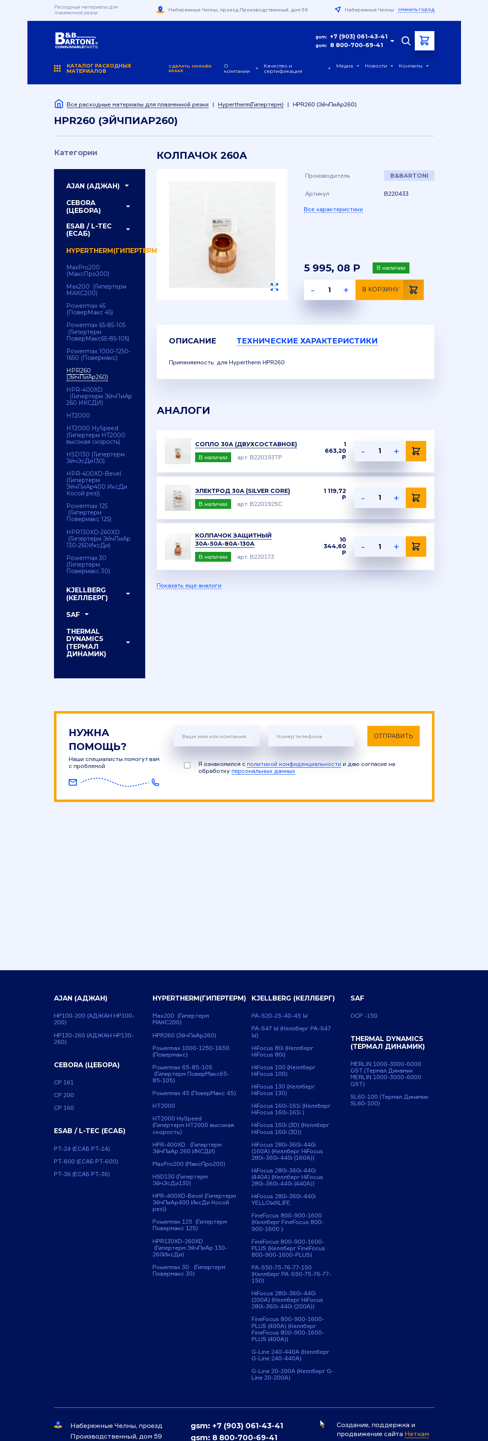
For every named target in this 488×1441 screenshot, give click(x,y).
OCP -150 (364, 1015)
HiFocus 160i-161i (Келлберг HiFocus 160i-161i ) (291, 1109)
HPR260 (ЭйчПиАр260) (87, 374)
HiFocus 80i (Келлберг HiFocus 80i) (283, 1051)
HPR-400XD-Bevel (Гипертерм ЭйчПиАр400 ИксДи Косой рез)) (96, 483)
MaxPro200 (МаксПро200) (87, 271)
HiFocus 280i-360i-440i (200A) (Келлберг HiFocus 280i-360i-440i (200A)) (287, 1300)
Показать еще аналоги (189, 585)
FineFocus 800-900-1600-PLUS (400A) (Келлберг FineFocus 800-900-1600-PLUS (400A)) (288, 1328)
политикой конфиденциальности (294, 763)
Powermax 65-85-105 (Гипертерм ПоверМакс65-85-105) (97, 331)
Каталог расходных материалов (139, 69)
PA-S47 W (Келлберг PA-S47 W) (291, 1031)
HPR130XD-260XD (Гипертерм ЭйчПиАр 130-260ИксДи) (98, 539)
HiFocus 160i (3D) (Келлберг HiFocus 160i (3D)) (291, 1128)
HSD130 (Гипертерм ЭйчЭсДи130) (95, 458)
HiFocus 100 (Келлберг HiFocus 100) (284, 1070)
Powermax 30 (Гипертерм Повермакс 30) (88, 564)
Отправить (393, 736)
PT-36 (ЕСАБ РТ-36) (82, 1173)
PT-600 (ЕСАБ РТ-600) (86, 1161)
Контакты (411, 66)
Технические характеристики (307, 341)
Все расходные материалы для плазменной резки (138, 104)
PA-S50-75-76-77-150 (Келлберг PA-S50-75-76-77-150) (291, 1274)
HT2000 (78, 415)
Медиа (344, 66)
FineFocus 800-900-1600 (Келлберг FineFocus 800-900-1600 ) (288, 1222)
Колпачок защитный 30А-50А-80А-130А (233, 539)
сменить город (416, 9)
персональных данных (263, 770)
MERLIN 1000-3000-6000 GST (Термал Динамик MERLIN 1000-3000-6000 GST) (386, 1073)
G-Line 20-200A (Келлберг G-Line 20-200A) (293, 1374)
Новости (376, 66)
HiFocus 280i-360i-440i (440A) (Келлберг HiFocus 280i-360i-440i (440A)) (287, 1177)
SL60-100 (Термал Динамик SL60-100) (390, 1100)
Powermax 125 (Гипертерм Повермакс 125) (88, 512)
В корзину (393, 290)
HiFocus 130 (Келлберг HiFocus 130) (283, 1089)
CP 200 (64, 1094)
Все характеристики (333, 209)
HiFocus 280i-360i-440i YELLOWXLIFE (284, 1199)
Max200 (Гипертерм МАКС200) (96, 290)
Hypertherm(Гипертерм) (250, 104)
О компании (237, 69)
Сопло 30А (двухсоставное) (246, 444)
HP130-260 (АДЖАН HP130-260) (94, 1038)
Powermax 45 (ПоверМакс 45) (89, 309)
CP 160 (64, 1107)
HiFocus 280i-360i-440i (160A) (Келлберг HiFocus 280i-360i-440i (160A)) (287, 1151)
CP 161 (64, 1082)
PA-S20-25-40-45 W (280, 1015)
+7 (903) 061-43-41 (358, 36)
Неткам (417, 1434)
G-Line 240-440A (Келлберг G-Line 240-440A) (291, 1355)
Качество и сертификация (283, 69)
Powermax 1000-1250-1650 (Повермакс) (98, 354)
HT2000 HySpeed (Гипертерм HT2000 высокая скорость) (95, 435)
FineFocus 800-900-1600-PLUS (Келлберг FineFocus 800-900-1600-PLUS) (288, 1248)
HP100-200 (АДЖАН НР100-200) (94, 1018)
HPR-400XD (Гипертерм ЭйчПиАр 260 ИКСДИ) (99, 396)
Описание (192, 341)
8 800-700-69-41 (356, 45)
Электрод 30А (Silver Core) (242, 491)
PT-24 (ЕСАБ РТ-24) (82, 1148)
